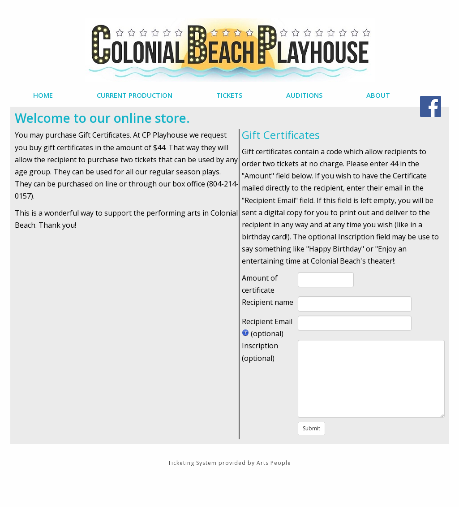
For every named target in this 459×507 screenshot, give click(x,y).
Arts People (274, 463)
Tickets (229, 95)
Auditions (304, 95)
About (378, 95)
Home (43, 95)
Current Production (134, 95)
